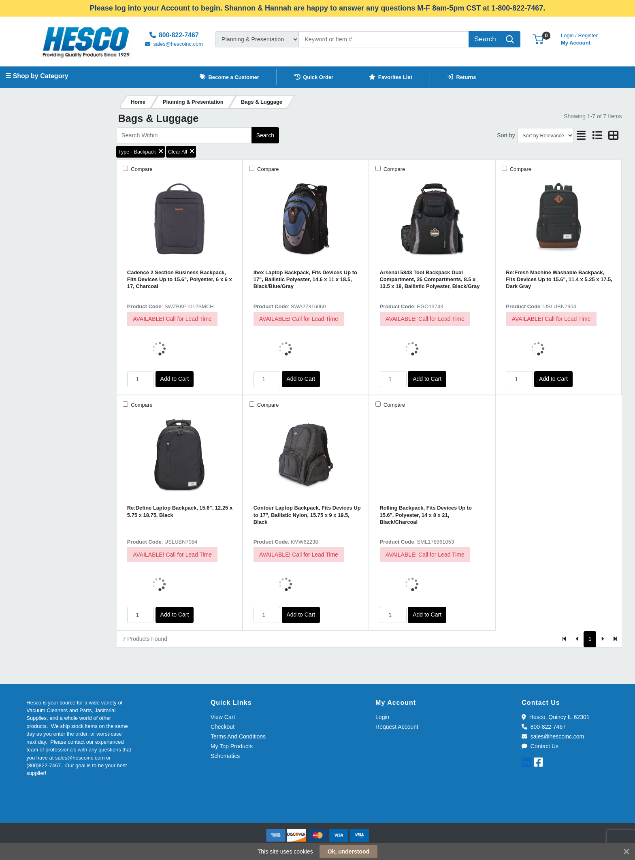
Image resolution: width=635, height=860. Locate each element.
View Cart (223, 717)
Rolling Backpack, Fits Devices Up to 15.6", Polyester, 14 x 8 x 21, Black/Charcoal (426, 515)
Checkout (222, 726)
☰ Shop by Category (36, 76)
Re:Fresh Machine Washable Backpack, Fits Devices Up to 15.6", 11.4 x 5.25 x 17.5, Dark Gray (559, 279)
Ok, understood (348, 851)
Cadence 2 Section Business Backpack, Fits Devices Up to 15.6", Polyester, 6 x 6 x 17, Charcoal (179, 279)
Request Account (396, 726)
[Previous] (577, 639)
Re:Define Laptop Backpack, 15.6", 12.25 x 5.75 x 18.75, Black (179, 511)
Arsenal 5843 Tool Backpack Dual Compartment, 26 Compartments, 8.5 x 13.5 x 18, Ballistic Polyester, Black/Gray (430, 279)
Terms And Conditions (238, 736)
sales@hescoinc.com (553, 736)
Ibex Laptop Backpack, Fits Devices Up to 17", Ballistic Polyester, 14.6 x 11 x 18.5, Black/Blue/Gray (305, 279)
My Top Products (232, 746)
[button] (538, 39)
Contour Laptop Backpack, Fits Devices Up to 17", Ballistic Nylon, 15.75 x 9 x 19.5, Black (307, 515)
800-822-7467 (544, 726)
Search (265, 135)
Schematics (225, 756)
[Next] (602, 639)
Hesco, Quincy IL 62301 (555, 717)
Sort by (506, 135)
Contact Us (540, 746)
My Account (579, 38)
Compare (141, 169)
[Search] (383, 39)
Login (382, 717)
